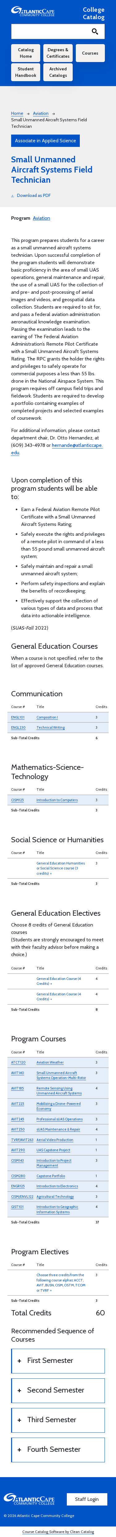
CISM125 (17, 800)
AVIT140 (17, 1073)
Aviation (41, 113)
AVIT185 (17, 1088)
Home (17, 113)
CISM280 (18, 1176)
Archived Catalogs (58, 72)
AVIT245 (17, 1119)
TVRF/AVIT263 (22, 1140)
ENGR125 (18, 1186)
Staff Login (87, 1499)
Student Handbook (25, 72)
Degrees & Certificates (58, 53)
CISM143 (17, 1160)
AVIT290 (18, 1150)
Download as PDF (31, 195)
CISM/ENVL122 (22, 1196)
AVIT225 (17, 1104)
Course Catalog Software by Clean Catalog (58, 1531)
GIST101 (17, 1207)
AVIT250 (18, 1129)
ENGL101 (17, 717)
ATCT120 (18, 1062)
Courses (90, 53)
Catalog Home (26, 53)
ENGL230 (18, 727)
